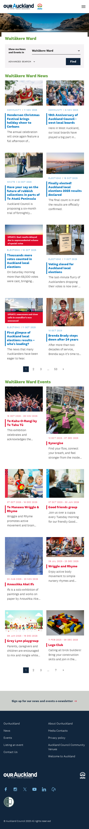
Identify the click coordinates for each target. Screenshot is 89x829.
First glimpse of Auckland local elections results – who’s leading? (21, 338)
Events (8, 738)
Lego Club (55, 645)
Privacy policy (56, 738)
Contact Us (10, 752)
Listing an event (13, 745)
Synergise (55, 443)
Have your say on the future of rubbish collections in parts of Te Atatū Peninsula (23, 193)
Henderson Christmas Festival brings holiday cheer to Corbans (23, 121)
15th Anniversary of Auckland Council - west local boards (63, 119)
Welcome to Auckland (61, 756)
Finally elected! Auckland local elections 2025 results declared (65, 189)
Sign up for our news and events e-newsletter (44, 702)
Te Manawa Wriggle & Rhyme (23, 509)
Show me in (17, 51)
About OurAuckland (60, 723)
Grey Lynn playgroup (23, 641)
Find (73, 61)
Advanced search (22, 61)
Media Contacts (58, 731)
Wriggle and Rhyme (62, 566)
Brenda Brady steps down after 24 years (63, 337)
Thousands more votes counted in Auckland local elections (19, 261)
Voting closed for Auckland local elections (61, 268)
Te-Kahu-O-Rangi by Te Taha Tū (22, 423)
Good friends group (62, 507)
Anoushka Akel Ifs (20, 584)
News (7, 731)
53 (55, 369)
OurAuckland (12, 723)
